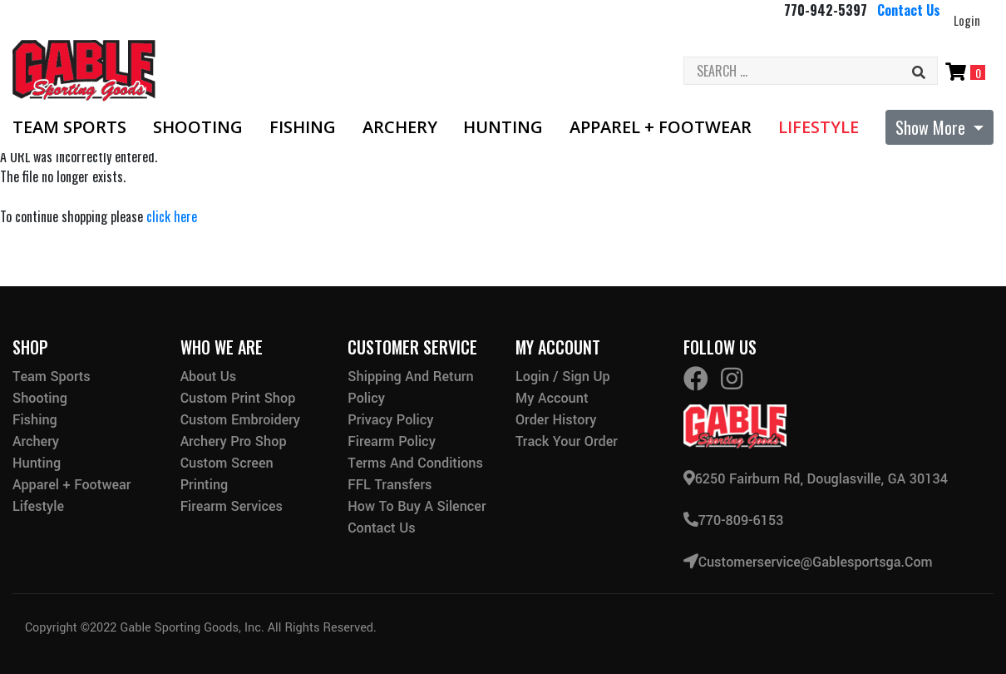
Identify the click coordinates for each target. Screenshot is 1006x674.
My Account (552, 398)
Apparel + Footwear (661, 127)
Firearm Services (231, 506)
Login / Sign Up (562, 376)
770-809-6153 (733, 520)
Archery (399, 127)
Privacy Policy (390, 419)
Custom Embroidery (240, 419)
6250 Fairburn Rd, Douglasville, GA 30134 (815, 478)
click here (171, 216)
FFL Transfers (389, 484)
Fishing (302, 127)
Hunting (503, 127)
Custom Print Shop (238, 398)
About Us (208, 376)
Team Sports (69, 127)
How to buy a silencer (417, 506)
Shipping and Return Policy (410, 387)
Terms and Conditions (415, 463)
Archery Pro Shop (233, 441)
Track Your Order (566, 441)
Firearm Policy (392, 441)
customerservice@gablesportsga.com (808, 562)
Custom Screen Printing (227, 473)
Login (967, 20)
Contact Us (908, 10)
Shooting (198, 127)
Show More (932, 127)
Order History (555, 419)
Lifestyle (818, 127)
